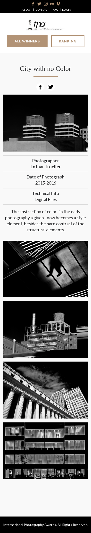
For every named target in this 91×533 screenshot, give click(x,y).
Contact (42, 9)
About (27, 9)
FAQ (55, 9)
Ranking (68, 41)
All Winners (27, 41)
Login (66, 9)
